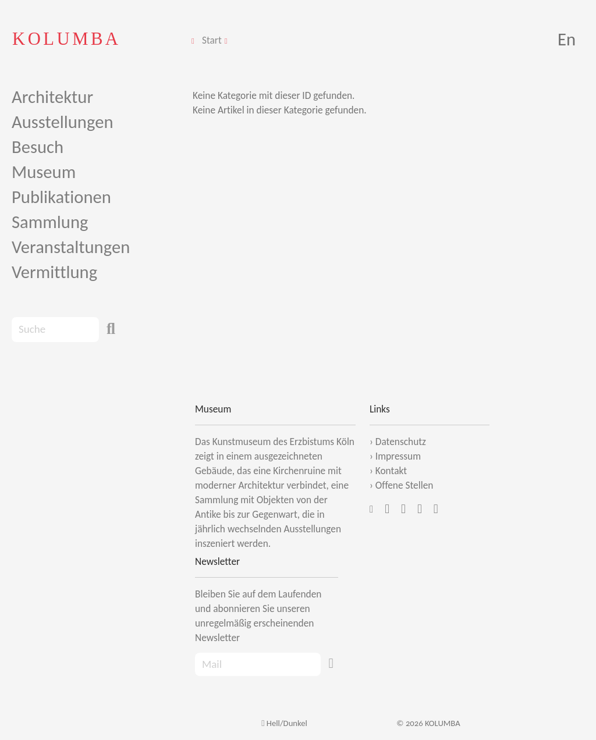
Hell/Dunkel (284, 723)
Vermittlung (54, 272)
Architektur (52, 97)
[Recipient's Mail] (258, 665)
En (567, 39)
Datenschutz (400, 441)
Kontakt (391, 470)
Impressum (398, 456)
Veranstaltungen (71, 247)
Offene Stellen (404, 485)
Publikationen (61, 197)
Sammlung (50, 222)
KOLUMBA (66, 38)
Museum (44, 172)
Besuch (37, 147)
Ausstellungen (62, 122)
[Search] (55, 329)
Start (212, 40)
